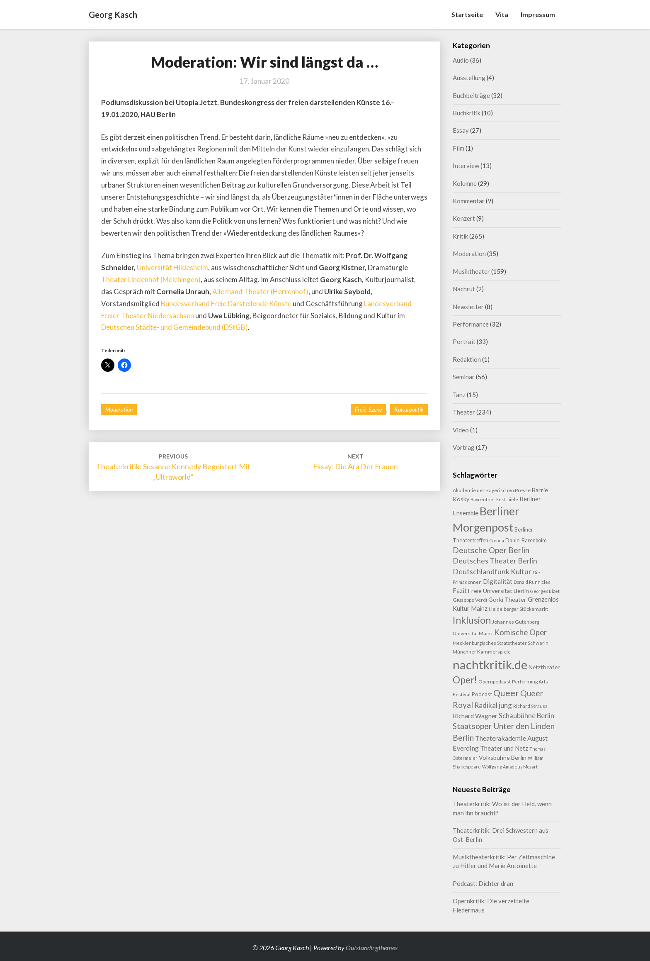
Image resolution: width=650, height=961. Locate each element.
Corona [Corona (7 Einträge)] (497, 540)
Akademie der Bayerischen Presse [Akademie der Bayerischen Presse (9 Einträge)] (492, 490)
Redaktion (467, 359)
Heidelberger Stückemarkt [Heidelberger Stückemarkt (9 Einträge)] (518, 609)
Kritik (460, 236)
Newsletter (468, 306)
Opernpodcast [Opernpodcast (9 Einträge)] (494, 681)
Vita (501, 14)
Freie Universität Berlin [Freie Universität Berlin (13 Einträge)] (498, 590)
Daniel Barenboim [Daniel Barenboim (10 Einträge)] (526, 540)
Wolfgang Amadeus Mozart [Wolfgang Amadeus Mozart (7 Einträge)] (510, 766)
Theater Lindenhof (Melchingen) (151, 279)
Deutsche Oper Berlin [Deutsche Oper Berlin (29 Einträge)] (491, 550)
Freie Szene (368, 409)
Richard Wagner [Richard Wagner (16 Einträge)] (475, 716)
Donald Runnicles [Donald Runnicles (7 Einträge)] (532, 582)
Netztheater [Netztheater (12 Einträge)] (544, 667)
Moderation (119, 409)
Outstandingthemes (372, 947)
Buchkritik (466, 113)
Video (461, 430)
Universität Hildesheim (172, 267)
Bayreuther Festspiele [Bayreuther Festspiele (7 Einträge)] (494, 499)
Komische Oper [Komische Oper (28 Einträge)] (520, 632)
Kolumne (465, 183)
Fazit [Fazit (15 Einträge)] (460, 590)
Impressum (538, 14)
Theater (464, 412)
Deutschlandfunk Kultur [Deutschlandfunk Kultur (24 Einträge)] (492, 571)
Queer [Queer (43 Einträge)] (506, 693)
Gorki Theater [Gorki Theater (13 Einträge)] (507, 599)
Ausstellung (469, 77)
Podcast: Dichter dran (483, 883)
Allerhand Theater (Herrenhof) (260, 291)
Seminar (464, 376)
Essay (461, 130)
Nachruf (464, 289)
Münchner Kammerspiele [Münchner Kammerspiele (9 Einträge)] (482, 652)
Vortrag (464, 447)
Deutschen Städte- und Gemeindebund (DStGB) (174, 327)
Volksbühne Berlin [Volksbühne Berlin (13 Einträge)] (502, 757)
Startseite (467, 14)
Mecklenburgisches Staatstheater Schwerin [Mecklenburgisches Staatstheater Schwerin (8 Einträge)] (500, 643)
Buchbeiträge (471, 95)
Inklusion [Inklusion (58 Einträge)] (472, 620)
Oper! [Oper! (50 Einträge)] (465, 679)
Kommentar (469, 201)
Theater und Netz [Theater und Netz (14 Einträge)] (504, 748)
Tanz (459, 394)
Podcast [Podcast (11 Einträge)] (482, 694)
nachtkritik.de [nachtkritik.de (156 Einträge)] (490, 664)
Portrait (464, 341)
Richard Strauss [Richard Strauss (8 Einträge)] (530, 706)
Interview (466, 165)
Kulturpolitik (409, 409)
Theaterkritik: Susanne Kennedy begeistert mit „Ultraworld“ (173, 467)
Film (458, 148)
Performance (471, 324)
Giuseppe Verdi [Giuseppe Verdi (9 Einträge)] (470, 600)
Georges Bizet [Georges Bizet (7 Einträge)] (545, 591)
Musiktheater (471, 271)
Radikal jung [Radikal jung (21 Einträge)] (493, 705)
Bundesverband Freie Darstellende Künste (226, 303)
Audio (461, 60)
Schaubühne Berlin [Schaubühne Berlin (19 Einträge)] (526, 716)
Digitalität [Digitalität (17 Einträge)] (497, 581)
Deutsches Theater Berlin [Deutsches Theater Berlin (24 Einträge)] (495, 560)
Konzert (464, 218)
